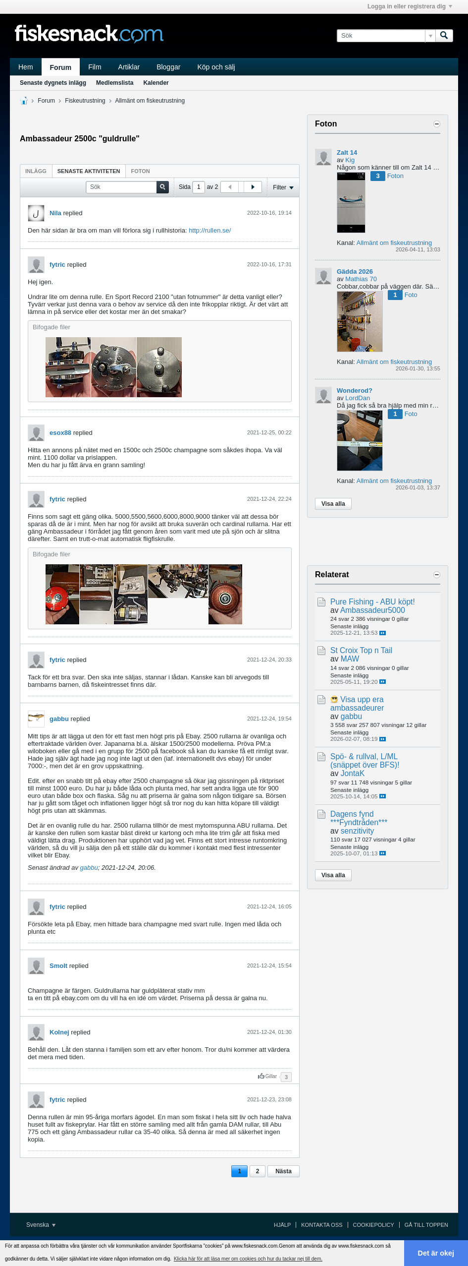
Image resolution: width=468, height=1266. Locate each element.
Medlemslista (114, 82)
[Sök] (386, 35)
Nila (55, 213)
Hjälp (282, 1225)
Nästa (283, 1171)
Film (94, 67)
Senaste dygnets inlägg (53, 82)
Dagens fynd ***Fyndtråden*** (358, 818)
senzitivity (357, 831)
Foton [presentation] (140, 171)
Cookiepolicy (373, 1225)
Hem (25, 67)
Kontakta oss (321, 1225)
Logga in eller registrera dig (409, 6)
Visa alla (333, 503)
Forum (61, 67)
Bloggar (168, 67)
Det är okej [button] (436, 1253)
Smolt (58, 965)
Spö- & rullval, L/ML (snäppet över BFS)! (365, 760)
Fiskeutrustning (85, 100)
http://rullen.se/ (210, 230)
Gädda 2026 (355, 271)
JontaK (353, 773)
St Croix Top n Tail (361, 650)
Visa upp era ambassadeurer (357, 703)
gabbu (59, 719)
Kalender (155, 82)
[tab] (36, 171)
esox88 (60, 432)
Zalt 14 (347, 152)
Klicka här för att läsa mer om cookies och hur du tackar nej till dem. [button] (248, 1259)
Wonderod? (354, 390)
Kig (350, 160)
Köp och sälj (216, 67)
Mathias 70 (361, 279)
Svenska (40, 1224)
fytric (57, 264)
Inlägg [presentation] (36, 171)
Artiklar (129, 67)
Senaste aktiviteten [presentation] (88, 171)
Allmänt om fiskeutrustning (150, 100)
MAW (350, 659)
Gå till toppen (426, 1225)
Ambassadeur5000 (372, 610)
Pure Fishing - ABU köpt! (372, 602)
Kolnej (59, 1032)
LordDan (357, 398)
